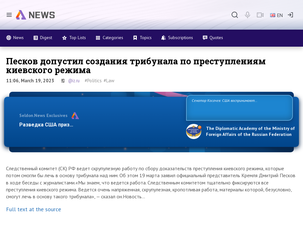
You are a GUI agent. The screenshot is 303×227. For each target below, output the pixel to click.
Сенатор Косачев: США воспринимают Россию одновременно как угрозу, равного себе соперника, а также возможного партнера (239, 107)
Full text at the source (33, 209)
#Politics (93, 81)
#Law (109, 81)
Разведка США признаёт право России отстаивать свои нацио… (99, 125)
